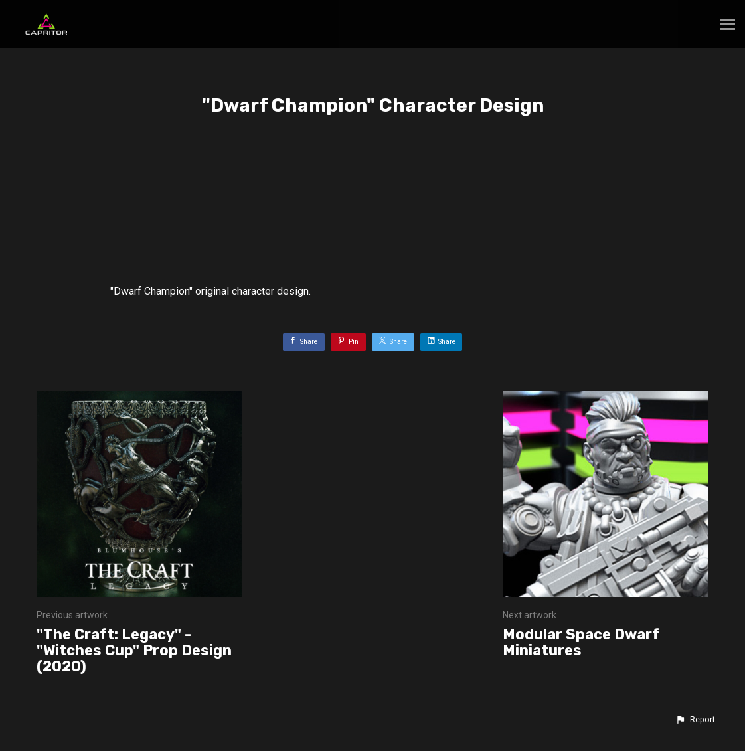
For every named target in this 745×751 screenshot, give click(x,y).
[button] (695, 719)
